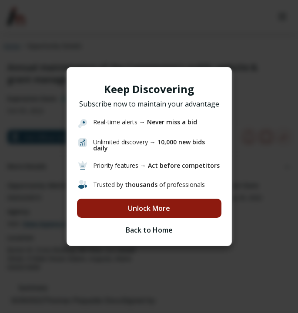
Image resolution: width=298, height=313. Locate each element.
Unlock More (149, 208)
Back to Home (149, 230)
